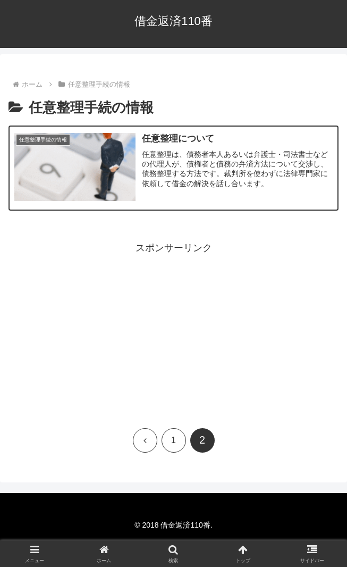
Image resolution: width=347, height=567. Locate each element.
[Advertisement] (173, 331)
